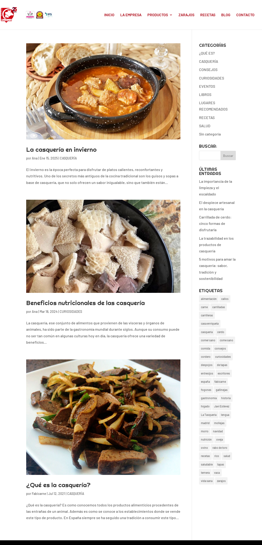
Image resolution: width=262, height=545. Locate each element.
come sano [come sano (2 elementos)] (226, 340)
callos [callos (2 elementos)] (225, 298)
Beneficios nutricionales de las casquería (85, 303)
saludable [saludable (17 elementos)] (207, 464)
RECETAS (207, 15)
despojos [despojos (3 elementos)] (206, 364)
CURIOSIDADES (71, 312)
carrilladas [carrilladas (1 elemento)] (218, 307)
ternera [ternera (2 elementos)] (205, 472)
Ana (34, 158)
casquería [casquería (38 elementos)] (207, 332)
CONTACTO (245, 15)
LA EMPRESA (130, 15)
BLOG (225, 15)
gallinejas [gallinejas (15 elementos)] (222, 389)
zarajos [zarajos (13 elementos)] (221, 480)
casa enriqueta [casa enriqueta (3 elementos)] (210, 323)
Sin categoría (210, 134)
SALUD (204, 125)
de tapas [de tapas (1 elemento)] (222, 364)
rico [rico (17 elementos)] (216, 455)
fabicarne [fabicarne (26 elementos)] (220, 381)
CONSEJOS (208, 69)
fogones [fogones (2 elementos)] (206, 389)
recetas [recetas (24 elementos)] (205, 455)
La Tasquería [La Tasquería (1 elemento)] (208, 414)
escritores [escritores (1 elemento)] (224, 373)
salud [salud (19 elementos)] (227, 455)
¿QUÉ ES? (207, 53)
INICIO (109, 15)
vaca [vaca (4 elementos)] (217, 472)
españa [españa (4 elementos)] (205, 381)
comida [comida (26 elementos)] (205, 348)
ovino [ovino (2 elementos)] (204, 447)
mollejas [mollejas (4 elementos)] (219, 423)
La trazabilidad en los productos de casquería (216, 244)
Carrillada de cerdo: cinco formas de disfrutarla (215, 223)
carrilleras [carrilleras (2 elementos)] (207, 315)
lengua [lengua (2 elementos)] (225, 414)
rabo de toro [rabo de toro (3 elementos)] (219, 447)
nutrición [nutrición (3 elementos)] (206, 439)
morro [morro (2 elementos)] (204, 431)
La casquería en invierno (61, 149)
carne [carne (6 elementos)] (204, 307)
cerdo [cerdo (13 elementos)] (220, 332)
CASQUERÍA (68, 158)
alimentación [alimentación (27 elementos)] (209, 298)
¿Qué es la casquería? (58, 485)
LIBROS (205, 94)
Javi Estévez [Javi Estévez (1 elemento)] (221, 406)
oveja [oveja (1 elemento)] (219, 439)
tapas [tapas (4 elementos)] (220, 464)
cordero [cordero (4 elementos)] (206, 356)
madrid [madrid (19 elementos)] (205, 423)
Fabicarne (39, 494)
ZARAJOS (186, 15)
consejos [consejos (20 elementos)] (220, 348)
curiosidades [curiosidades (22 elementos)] (223, 356)
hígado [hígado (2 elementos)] (205, 406)
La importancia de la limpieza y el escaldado (215, 187)
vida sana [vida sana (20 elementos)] (206, 480)
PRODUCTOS (157, 15)
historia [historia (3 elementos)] (226, 398)
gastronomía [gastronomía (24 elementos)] (209, 398)
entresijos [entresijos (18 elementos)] (207, 373)
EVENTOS (207, 86)
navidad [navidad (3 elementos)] (218, 431)
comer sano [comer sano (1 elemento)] (208, 340)
